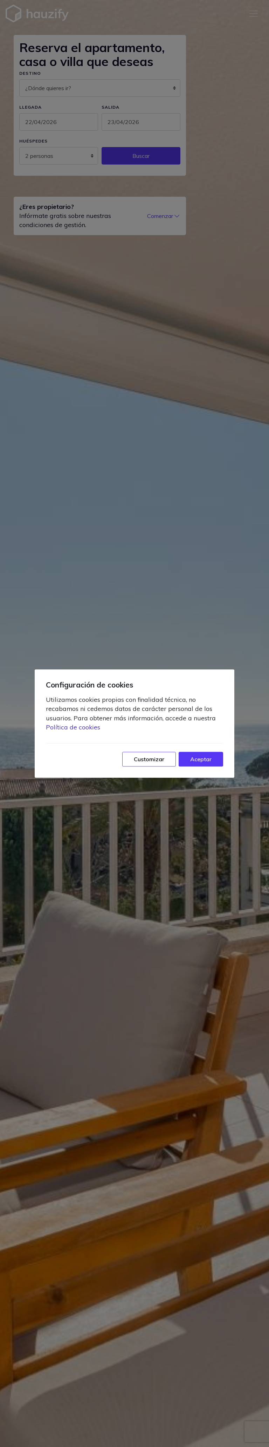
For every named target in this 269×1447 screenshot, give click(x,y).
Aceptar (201, 759)
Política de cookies (73, 727)
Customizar (149, 759)
